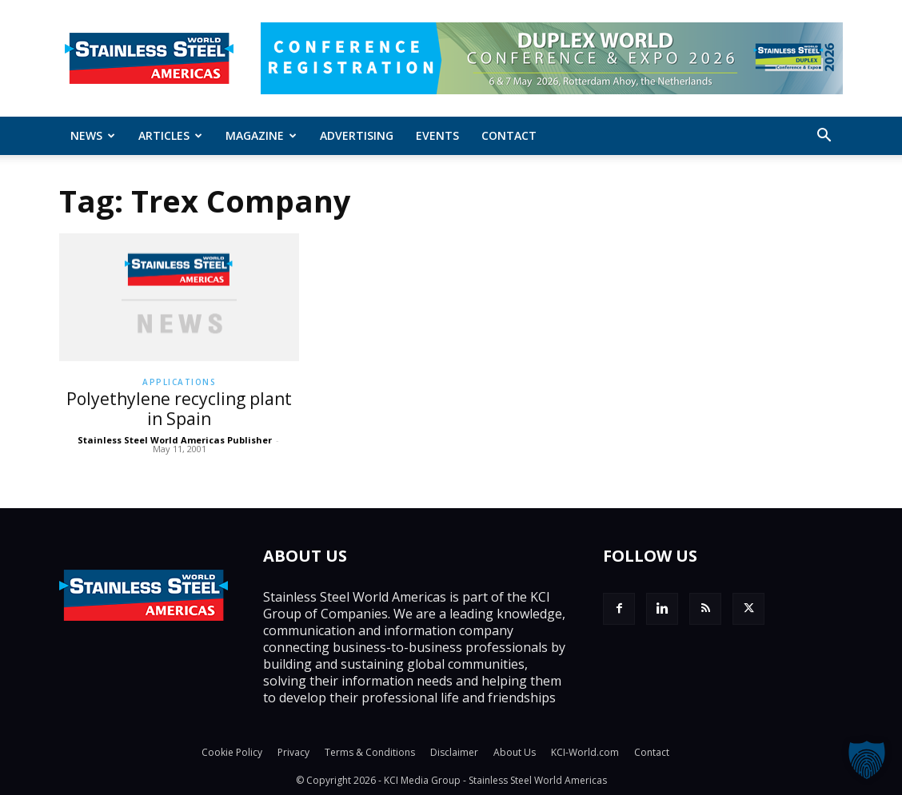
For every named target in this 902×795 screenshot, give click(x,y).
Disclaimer (454, 752)
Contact (509, 135)
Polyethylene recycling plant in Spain (179, 409)
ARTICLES (170, 135)
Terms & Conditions (370, 752)
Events (437, 135)
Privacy (293, 752)
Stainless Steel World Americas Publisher (175, 440)
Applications (179, 382)
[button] (823, 136)
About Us (514, 752)
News (92, 135)
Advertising (356, 135)
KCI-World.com (585, 752)
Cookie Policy (232, 752)
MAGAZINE (261, 135)
